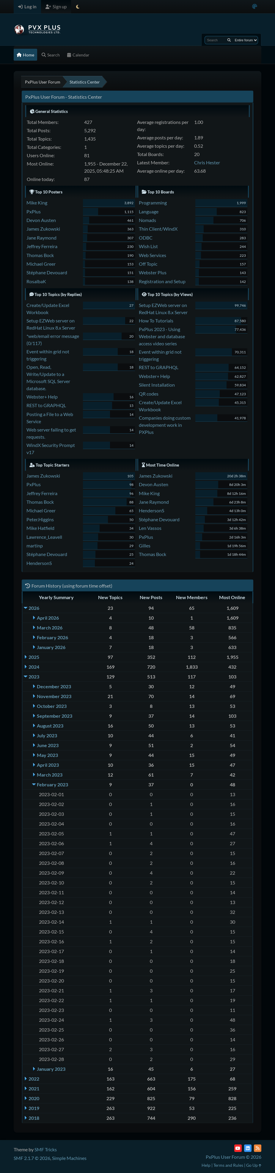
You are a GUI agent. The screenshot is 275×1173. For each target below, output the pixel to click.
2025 (34, 657)
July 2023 (47, 735)
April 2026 (48, 618)
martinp (34, 545)
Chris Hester (207, 162)
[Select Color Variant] (254, 6)
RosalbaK (36, 281)
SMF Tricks (45, 1149)
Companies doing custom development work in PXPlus (165, 425)
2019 (34, 1108)
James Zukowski (43, 229)
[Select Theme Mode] (77, 6)
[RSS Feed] (257, 1148)
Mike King (36, 202)
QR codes (148, 393)
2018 (34, 1118)
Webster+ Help (42, 396)
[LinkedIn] (248, 1148)
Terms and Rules (228, 1165)
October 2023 (52, 706)
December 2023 (54, 686)
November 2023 (54, 696)
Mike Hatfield (40, 528)
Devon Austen (41, 220)
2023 (34, 676)
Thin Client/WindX (158, 229)
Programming (153, 202)
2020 (34, 1098)
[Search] (229, 40)
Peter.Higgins (40, 519)
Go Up (253, 1165)
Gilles (144, 545)
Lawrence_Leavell (44, 537)
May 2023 (47, 755)
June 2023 (48, 745)
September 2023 (54, 716)
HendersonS (39, 563)
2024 (34, 667)
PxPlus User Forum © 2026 (233, 1157)
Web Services (152, 255)
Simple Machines (69, 1158)
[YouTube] (238, 1148)
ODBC (146, 237)
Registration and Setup (162, 281)
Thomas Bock (40, 255)
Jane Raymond (41, 237)
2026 (34, 608)
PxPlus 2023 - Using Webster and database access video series (162, 336)
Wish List (148, 246)
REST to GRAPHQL (46, 405)
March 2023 (49, 774)
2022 (34, 1078)
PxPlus (33, 211)
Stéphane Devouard (46, 272)
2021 (34, 1088)
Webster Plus (152, 272)
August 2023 (50, 725)
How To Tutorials (156, 320)
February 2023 (52, 784)
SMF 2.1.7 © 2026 (32, 1158)
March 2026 (49, 627)
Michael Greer (41, 264)
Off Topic (148, 264)
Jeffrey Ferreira (41, 246)
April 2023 (48, 765)
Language (148, 211)
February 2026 (52, 637)
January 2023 (51, 1069)
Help (206, 1165)
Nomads (147, 220)
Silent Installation (157, 385)
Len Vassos (150, 528)
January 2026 (51, 647)
